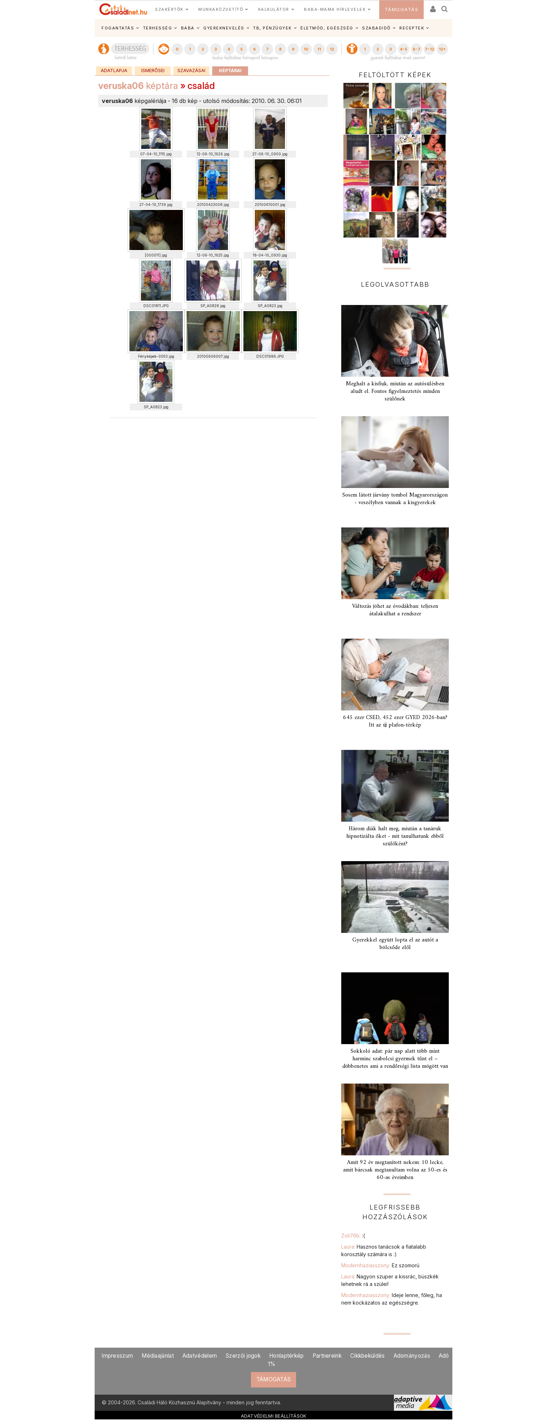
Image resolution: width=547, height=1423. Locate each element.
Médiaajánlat (158, 1355)
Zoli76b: (353, 1235)
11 (319, 49)
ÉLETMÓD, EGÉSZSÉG (326, 27)
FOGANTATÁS (117, 27)
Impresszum (117, 1355)
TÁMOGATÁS (402, 9)
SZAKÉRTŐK (169, 9)
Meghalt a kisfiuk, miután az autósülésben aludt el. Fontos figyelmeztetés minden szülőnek (395, 391)
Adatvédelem (199, 1355)
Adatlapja (114, 70)
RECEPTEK (411, 27)
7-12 (429, 49)
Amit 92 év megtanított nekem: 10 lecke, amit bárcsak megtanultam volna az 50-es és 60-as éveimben (395, 1170)
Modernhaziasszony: (380, 1265)
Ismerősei (153, 70)
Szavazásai (191, 70)
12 (332, 49)
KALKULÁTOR (273, 9)
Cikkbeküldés (367, 1355)
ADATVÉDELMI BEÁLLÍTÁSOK (273, 1416)
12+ (442, 49)
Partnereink (327, 1355)
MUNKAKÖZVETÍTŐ (220, 9)
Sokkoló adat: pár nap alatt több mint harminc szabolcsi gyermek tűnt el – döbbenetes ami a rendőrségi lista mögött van (395, 1058)
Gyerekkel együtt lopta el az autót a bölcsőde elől (395, 944)
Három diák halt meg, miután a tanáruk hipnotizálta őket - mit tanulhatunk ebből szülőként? (395, 836)
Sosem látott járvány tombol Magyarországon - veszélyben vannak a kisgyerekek (395, 499)
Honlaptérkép (286, 1355)
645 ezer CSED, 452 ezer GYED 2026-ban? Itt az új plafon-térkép (395, 721)
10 (306, 49)
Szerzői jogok (243, 1355)
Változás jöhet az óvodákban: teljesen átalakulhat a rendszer (395, 610)
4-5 (403, 49)
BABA (188, 27)
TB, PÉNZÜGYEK (272, 27)
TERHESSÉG (157, 27)
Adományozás (412, 1355)
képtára (138, 85)
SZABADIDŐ (376, 27)
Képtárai (230, 70)
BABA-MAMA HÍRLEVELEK (335, 9)
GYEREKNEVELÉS (223, 27)
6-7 (416, 49)
